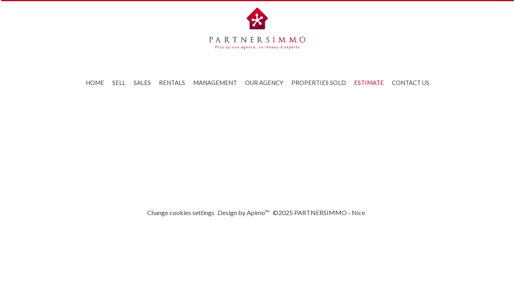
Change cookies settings (180, 212)
